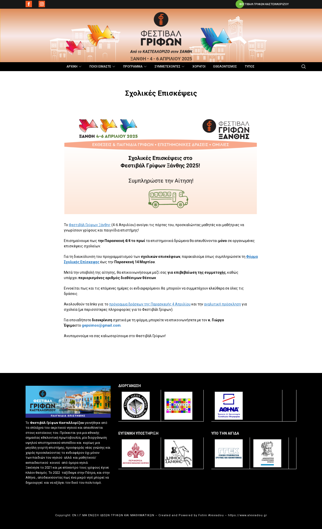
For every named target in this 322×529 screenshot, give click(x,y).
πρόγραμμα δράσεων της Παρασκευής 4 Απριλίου (150, 304)
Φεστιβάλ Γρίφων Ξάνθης (90, 225)
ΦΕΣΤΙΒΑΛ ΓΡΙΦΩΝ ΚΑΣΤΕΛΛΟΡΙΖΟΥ (264, 4)
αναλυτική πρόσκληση (222, 304)
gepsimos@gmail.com (101, 325)
